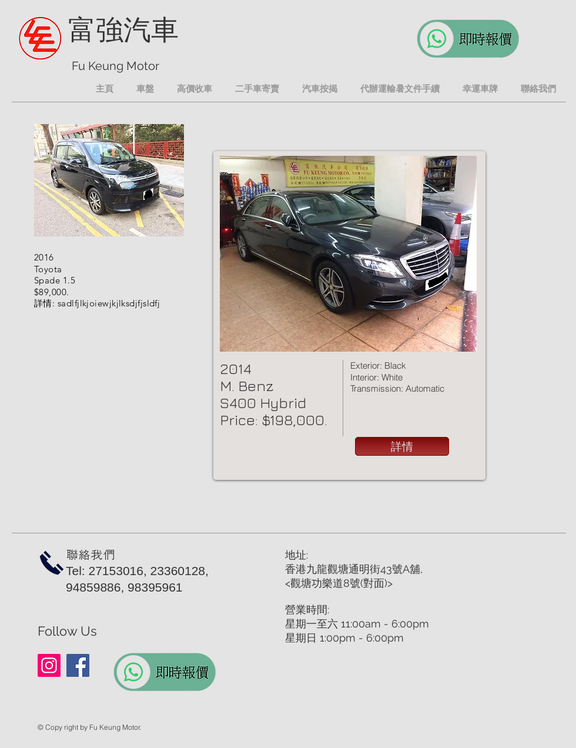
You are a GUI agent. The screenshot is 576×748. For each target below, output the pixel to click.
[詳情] (402, 446)
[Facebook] (77, 665)
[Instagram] (49, 665)
